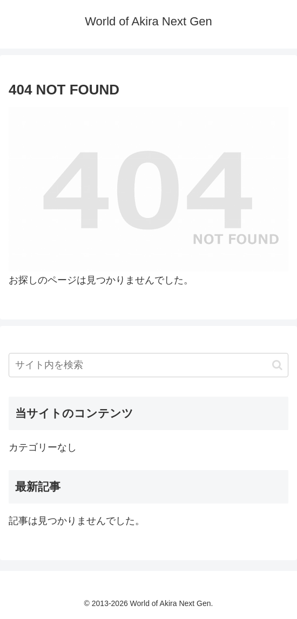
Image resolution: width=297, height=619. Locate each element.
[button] (277, 365)
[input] (148, 365)
